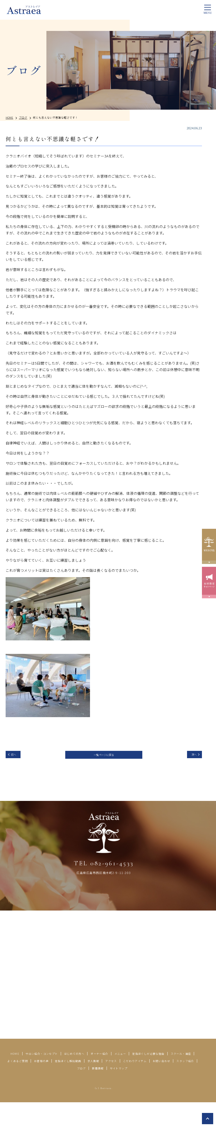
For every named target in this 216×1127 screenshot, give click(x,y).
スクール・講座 (73, 1079)
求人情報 (17, 1086)
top (207, 1118)
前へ (16, 756)
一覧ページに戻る (103, 756)
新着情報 (184, 1086)
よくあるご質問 (109, 1079)
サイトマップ (102, 1093)
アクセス (40, 1086)
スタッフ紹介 (138, 1086)
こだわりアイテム (71, 1086)
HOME (29, 1071)
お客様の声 (140, 1079)
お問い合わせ (107, 1086)
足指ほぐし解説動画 (176, 1079)
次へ (191, 756)
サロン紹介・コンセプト (65, 1071)
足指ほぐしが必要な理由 (29, 1079)
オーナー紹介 (142, 1071)
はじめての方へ (108, 1071)
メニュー (169, 1071)
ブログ (163, 1086)
